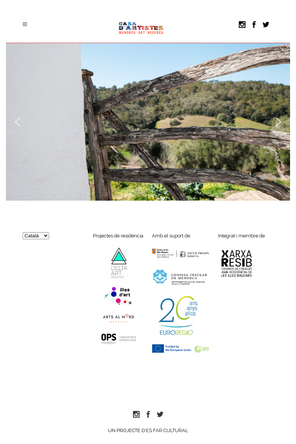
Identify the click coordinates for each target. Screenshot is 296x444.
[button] (17, 122)
